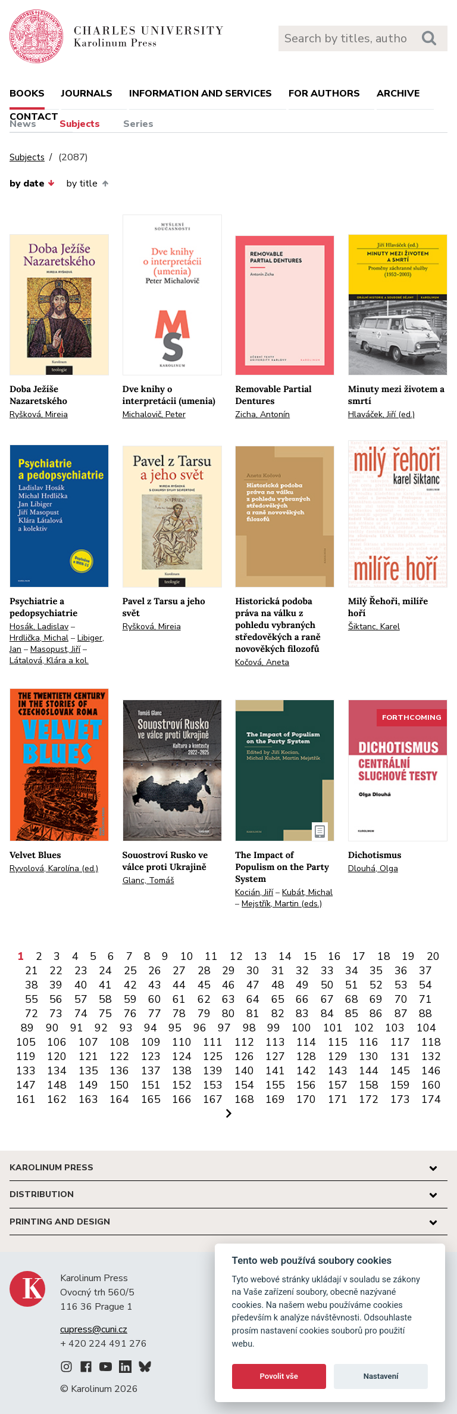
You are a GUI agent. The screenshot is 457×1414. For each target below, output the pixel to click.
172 (368, 1099)
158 (368, 1085)
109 (151, 1042)
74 (80, 1013)
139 (213, 1071)
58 (105, 999)
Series (138, 123)
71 (425, 999)
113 (275, 1042)
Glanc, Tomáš (148, 880)
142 (306, 1071)
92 (101, 1028)
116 (368, 1042)
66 (302, 999)
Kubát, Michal (307, 892)
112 (244, 1042)
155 (275, 1085)
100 (301, 1028)
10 (186, 956)
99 (273, 1028)
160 (431, 1085)
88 (425, 1013)
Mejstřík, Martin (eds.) (282, 903)
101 (333, 1028)
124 (182, 1056)
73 (55, 1013)
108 (119, 1042)
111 (213, 1042)
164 (119, 1099)
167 (213, 1099)
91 (76, 1028)
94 (150, 1028)
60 (154, 999)
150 (119, 1085)
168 (244, 1099)
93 (126, 1028)
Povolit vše (279, 1376)
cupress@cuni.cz (93, 1329)
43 (154, 985)
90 (52, 1028)
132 (431, 1056)
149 (88, 1085)
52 (376, 985)
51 (351, 985)
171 (338, 1099)
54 (425, 985)
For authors (324, 93)
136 (119, 1071)
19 (408, 956)
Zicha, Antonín (262, 414)
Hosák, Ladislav (39, 626)
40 (80, 985)
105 (26, 1042)
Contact (34, 116)
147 (26, 1085)
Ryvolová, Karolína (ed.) (54, 868)
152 (182, 1085)
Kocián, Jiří (254, 892)
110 (182, 1042)
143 (338, 1071)
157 (338, 1085)
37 (425, 971)
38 (31, 985)
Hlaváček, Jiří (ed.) (381, 414)
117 (400, 1042)
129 (338, 1056)
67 (327, 999)
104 (426, 1028)
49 (302, 985)
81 (252, 1013)
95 (174, 1028)
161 (26, 1099)
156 (306, 1085)
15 (310, 956)
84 (327, 1013)
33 (327, 971)
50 (327, 985)
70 (401, 999)
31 (277, 971)
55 (31, 999)
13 (260, 956)
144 (368, 1071)
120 (57, 1056)
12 (236, 956)
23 (80, 971)
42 (130, 985)
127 (275, 1056)
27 (179, 971)
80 (228, 1013)
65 (277, 999)
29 (228, 971)
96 (199, 1028)
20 (433, 956)
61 (179, 999)
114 (306, 1042)
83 (302, 1013)
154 (244, 1085)
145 (400, 1071)
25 (130, 971)
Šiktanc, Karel (374, 626)
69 (376, 999)
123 (151, 1056)
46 (228, 985)
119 (26, 1056)
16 (334, 956)
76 (130, 1013)
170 (306, 1099)
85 (351, 1013)
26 (154, 971)
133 (26, 1071)
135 (88, 1071)
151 (151, 1085)
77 (154, 1013)
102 (364, 1028)
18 (383, 956)
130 (368, 1056)
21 (31, 971)
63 (228, 999)
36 (401, 971)
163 (88, 1099)
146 (431, 1071)
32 (302, 971)
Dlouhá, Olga (373, 868)
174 (431, 1099)
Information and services (200, 93)
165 (151, 1099)
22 (55, 971)
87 (401, 1013)
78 (179, 1013)
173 (400, 1099)
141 (275, 1071)
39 (55, 985)
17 (358, 956)
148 (57, 1085)
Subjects (80, 123)
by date (32, 183)
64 (252, 999)
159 (400, 1085)
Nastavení (381, 1376)
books (27, 93)
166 (182, 1099)
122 (119, 1056)
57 (80, 999)
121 (88, 1056)
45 (204, 985)
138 (182, 1071)
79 (204, 1013)
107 (88, 1042)
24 (105, 971)
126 (244, 1056)
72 (31, 1013)
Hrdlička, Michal (39, 638)
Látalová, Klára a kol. (49, 660)
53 (401, 985)
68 (351, 999)
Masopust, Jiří (55, 649)
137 (151, 1071)
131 (400, 1056)
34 (351, 971)
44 (179, 985)
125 (213, 1056)
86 (376, 1013)
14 (285, 956)
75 (105, 1013)
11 (211, 956)
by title (87, 183)
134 (57, 1071)
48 (277, 985)
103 (395, 1028)
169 (275, 1099)
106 (57, 1042)
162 (57, 1099)
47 (252, 985)
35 (376, 971)
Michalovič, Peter (154, 414)
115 (338, 1042)
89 (27, 1028)
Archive (398, 93)
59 (130, 999)
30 (252, 971)
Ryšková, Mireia (39, 414)
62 (204, 999)
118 (431, 1042)
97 (224, 1028)
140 (244, 1071)
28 (204, 971)
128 (306, 1056)
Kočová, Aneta (262, 662)
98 (249, 1028)
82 (277, 1013)
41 (105, 985)
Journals (86, 93)
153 (213, 1085)
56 (55, 999)
